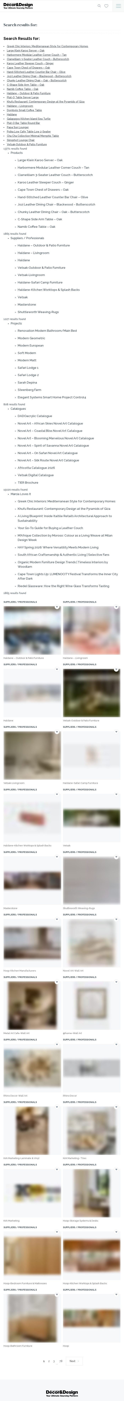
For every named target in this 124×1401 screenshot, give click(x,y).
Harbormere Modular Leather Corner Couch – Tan (37, 54)
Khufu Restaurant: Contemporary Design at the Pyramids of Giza (45, 101)
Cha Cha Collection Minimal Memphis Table (33, 135)
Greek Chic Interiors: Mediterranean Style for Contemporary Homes (47, 46)
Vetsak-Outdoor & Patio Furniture (27, 144)
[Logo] (48, 6)
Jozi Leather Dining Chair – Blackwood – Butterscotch (39, 76)
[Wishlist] (106, 5)
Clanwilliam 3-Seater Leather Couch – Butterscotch (38, 59)
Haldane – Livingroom (20, 106)
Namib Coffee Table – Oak (22, 89)
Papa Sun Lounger (18, 127)
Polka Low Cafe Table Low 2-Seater (29, 131)
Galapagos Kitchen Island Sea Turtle (29, 118)
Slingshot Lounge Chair (21, 140)
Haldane (12, 114)
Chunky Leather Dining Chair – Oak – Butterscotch (37, 80)
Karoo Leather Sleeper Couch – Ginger (30, 63)
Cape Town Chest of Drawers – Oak (28, 67)
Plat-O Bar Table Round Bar (23, 123)
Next (72, 1361)
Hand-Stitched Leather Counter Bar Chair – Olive (36, 72)
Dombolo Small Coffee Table (24, 110)
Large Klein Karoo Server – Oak (25, 50)
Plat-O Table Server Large (23, 97)
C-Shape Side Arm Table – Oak (25, 84)
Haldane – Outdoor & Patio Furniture (29, 93)
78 (60, 1361)
